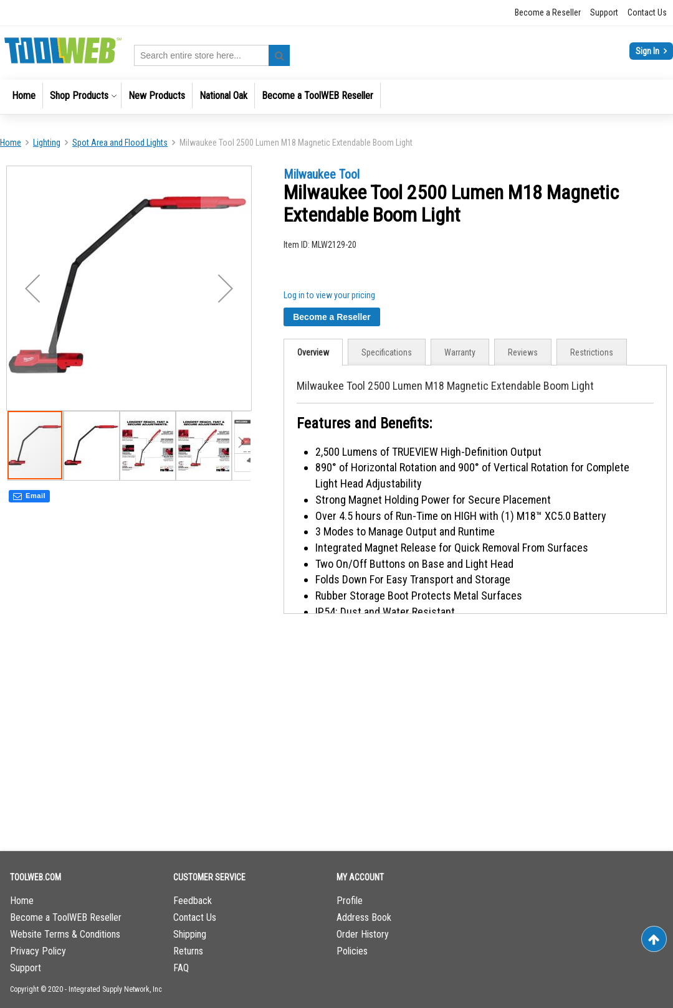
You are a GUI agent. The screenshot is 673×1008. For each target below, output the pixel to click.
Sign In (648, 51)
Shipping (189, 934)
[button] (32, 288)
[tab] (313, 352)
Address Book (363, 917)
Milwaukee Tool (322, 174)
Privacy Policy (38, 951)
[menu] (336, 97)
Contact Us (647, 12)
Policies (352, 951)
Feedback (192, 901)
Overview (313, 352)
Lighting (46, 143)
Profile (349, 901)
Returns (188, 951)
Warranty (459, 352)
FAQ (181, 968)
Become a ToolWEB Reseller (66, 917)
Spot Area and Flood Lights (120, 143)
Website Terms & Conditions (65, 934)
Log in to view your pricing (329, 295)
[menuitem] (23, 95)
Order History (362, 934)
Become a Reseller (548, 12)
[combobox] (212, 55)
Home (10, 143)
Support (604, 12)
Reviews (523, 352)
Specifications (386, 352)
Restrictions (591, 352)
